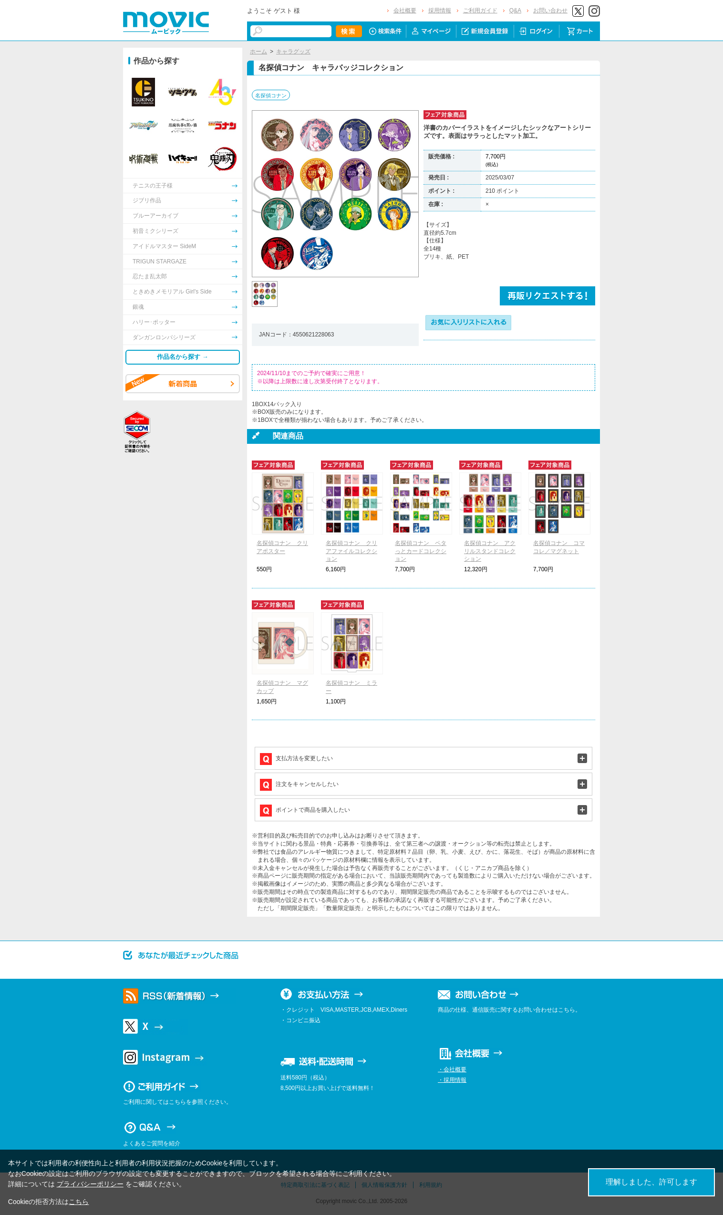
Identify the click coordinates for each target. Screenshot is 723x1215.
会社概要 (404, 10)
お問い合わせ (550, 10)
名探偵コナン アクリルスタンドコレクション (490, 551)
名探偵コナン (271, 95)
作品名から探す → (182, 356)
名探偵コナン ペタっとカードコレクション (420, 551)
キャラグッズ (293, 51)
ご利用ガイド (480, 10)
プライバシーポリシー (90, 1184)
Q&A (515, 10)
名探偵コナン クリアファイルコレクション (351, 551)
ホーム (258, 51)
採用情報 (439, 10)
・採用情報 (452, 1080)
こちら (79, 1201)
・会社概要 (452, 1069)
